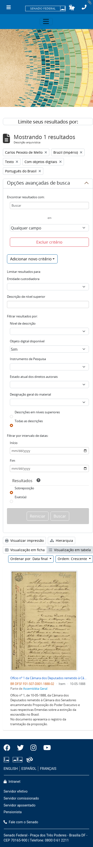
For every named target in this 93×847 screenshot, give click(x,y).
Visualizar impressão (24, 540)
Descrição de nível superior (26, 296)
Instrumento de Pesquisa (28, 359)
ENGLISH (11, 769)
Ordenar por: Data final (29, 558)
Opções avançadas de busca (38, 183)
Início (14, 443)
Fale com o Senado (21, 822)
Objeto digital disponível (27, 341)
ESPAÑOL (28, 769)
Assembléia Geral (35, 688)
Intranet (12, 782)
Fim (12, 460)
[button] (72, 7)
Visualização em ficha (25, 550)
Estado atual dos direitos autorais (34, 376)
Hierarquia (61, 540)
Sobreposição (24, 488)
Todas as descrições (29, 421)
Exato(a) (20, 497)
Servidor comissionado (21, 798)
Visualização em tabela (70, 550)
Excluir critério (49, 242)
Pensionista (13, 812)
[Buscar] (49, 205)
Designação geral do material (30, 394)
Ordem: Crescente (73, 558)
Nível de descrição (23, 323)
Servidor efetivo (16, 791)
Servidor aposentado (19, 805)
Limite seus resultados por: (48, 121)
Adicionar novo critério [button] (31, 259)
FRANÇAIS (48, 769)
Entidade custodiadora (23, 279)
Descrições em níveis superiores (37, 412)
